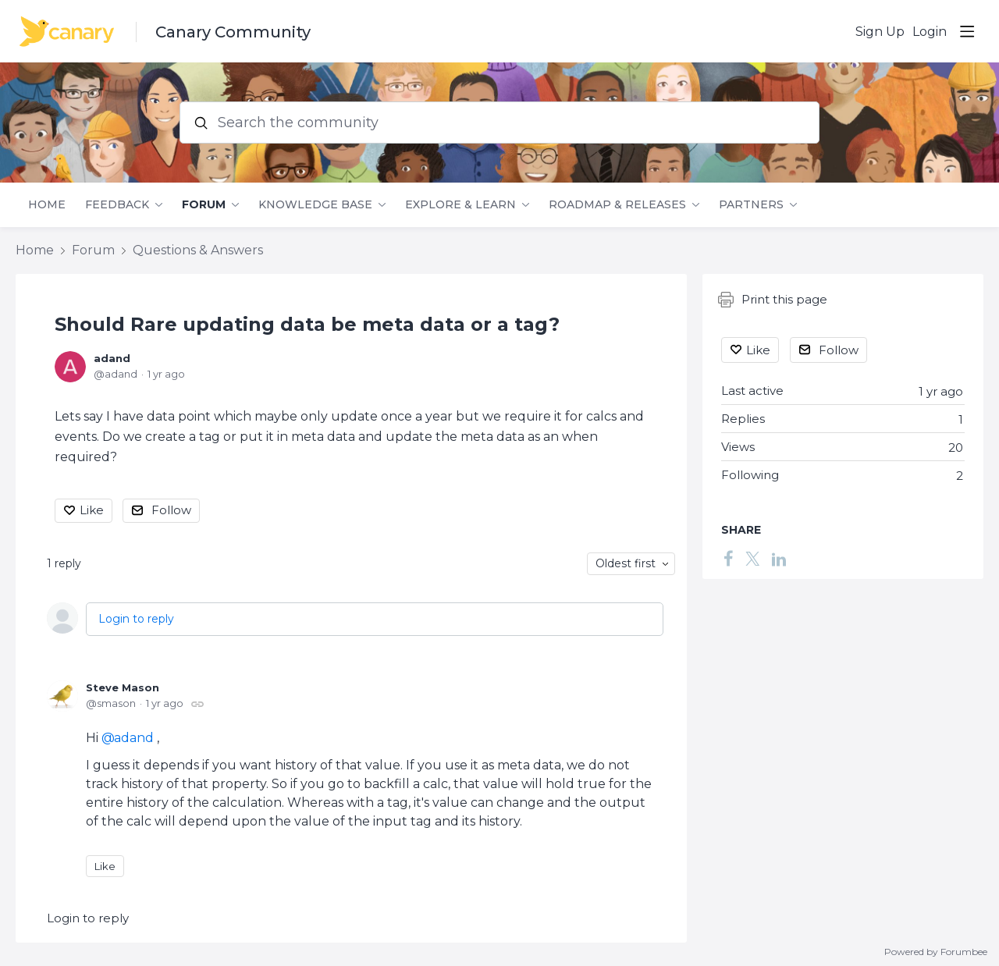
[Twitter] (752, 558)
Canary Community (233, 32)
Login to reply (136, 619)
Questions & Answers (198, 250)
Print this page (772, 299)
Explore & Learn (460, 204)
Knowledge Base (315, 204)
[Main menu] (967, 31)
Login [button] (929, 31)
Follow (171, 510)
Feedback (117, 204)
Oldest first (625, 563)
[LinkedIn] (779, 558)
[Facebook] (728, 558)
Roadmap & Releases (617, 204)
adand (112, 358)
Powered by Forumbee (935, 951)
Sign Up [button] (880, 31)
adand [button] (134, 737)
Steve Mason (122, 687)
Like (92, 510)
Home (47, 204)
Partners (751, 204)
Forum (204, 204)
